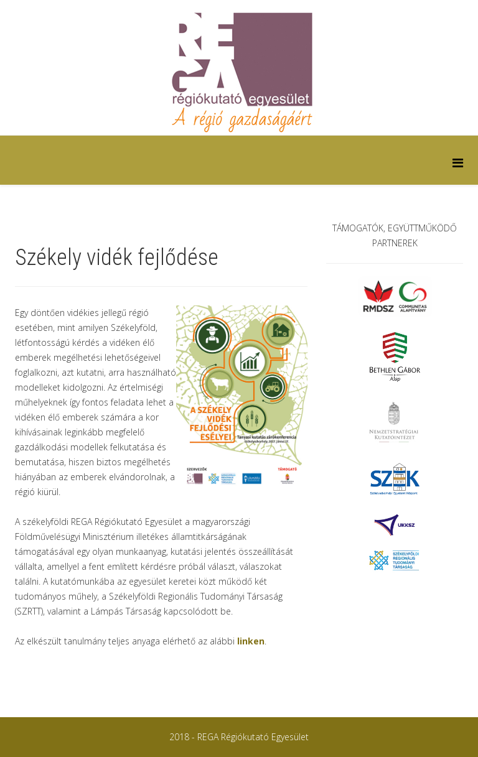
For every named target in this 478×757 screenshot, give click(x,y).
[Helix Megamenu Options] (457, 163)
